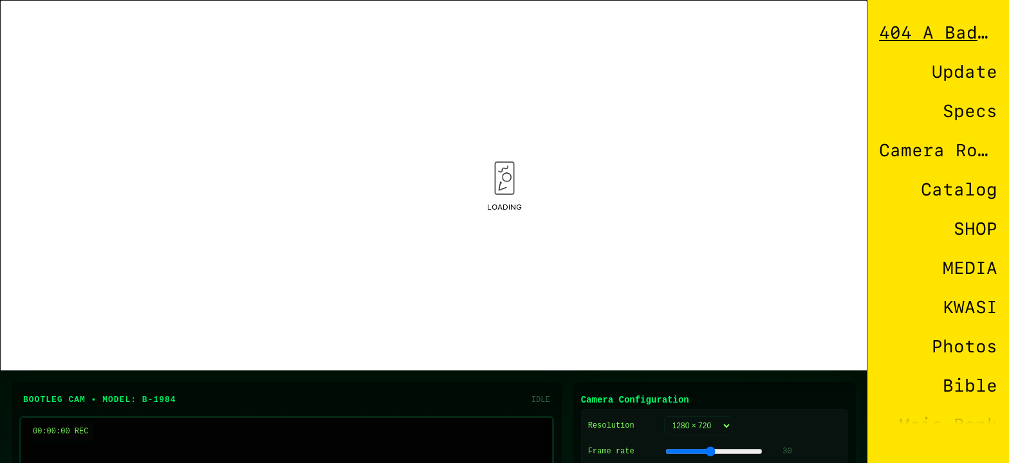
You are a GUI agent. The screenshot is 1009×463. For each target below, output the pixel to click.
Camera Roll (938, 150)
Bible (970, 385)
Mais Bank (948, 424)
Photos (964, 346)
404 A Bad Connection (938, 32)
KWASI (970, 307)
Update (964, 71)
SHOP (975, 228)
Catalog (959, 189)
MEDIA (970, 267)
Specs (970, 111)
